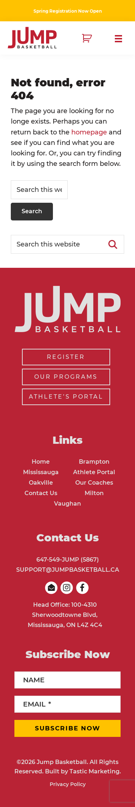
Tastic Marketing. (95, 771)
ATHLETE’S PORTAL (66, 396)
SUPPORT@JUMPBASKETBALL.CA (67, 569)
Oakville (41, 482)
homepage (89, 132)
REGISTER (66, 356)
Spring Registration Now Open (67, 11)
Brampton (94, 461)
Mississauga (41, 472)
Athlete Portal (94, 472)
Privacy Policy (68, 784)
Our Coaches (94, 482)
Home (41, 461)
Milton (94, 493)
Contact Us (40, 493)
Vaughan (67, 503)
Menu (121, 38)
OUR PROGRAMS (66, 376)
